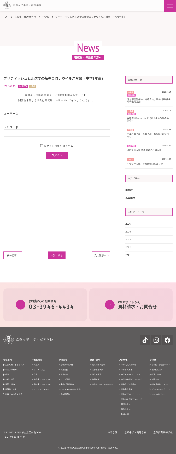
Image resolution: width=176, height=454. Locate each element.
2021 (128, 255)
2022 (128, 247)
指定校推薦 (96, 374)
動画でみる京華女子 (13, 394)
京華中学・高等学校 (135, 432)
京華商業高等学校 (163, 432)
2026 (128, 223)
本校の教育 (37, 360)
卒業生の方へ (157, 370)
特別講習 (95, 379)
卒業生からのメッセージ (102, 384)
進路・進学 (95, 360)
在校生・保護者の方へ (160, 365)
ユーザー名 (11, 113)
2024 (128, 231)
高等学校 (130, 198)
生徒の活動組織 (67, 384)
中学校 (129, 190)
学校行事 (64, 374)
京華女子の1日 (67, 365)
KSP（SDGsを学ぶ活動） (71, 389)
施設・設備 (10, 384)
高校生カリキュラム (42, 384)
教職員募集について (159, 384)
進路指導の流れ (98, 365)
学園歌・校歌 (11, 389)
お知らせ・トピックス (14, 365)
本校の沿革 (10, 379)
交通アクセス (157, 374)
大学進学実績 (97, 370)
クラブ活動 (65, 379)
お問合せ (155, 379)
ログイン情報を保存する (58, 145)
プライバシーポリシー (160, 389)
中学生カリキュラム (42, 379)
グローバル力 (39, 370)
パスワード (10, 127)
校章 (7, 374)
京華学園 (112, 432)
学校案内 (7, 360)
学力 (36, 374)
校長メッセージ (12, 370)
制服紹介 (64, 370)
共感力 (36, 365)
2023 (128, 239)
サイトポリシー (158, 394)
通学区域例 (65, 394)
